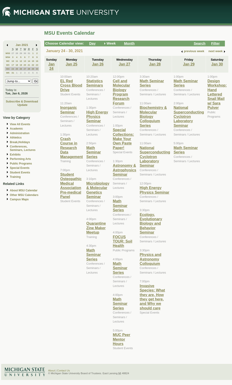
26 (20, 69)
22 (33, 65)
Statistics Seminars (94, 83)
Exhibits (15, 154)
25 (17, 69)
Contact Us (63, 370)
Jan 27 (124, 64)
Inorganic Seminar (68, 109)
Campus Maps (19, 199)
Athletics (16, 137)
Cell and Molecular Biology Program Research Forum (121, 92)
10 (12, 61)
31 (29, 53)
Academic (16, 128)
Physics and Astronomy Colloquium (150, 259)
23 (37, 65)
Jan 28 (155, 64)
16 (37, 61)
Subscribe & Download (22, 101)
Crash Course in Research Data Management (71, 148)
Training (15, 176)
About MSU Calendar (23, 190)
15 (33, 61)
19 (20, 65)
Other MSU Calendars (24, 195)
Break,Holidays (20, 142)
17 (12, 65)
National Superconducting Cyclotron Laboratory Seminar (155, 157)
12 (20, 61)
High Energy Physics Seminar (97, 116)
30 (25, 53)
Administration (19, 133)
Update (22, 105)
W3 (8, 65)
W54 (8, 57)
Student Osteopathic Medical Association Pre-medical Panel (71, 185)
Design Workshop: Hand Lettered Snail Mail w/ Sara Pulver (217, 94)
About (51, 370)
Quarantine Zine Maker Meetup (96, 227)
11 (17, 61)
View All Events (20, 124)
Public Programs (21, 163)
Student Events (20, 172)
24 (12, 69)
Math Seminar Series (93, 152)
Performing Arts (20, 159)
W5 (8, 72)
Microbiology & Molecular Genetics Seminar (97, 190)
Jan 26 (98, 64)
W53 (8, 53)
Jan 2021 (22, 45)
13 (25, 61)
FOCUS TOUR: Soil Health (122, 241)
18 (17, 65)
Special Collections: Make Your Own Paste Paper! (123, 139)
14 (29, 61)
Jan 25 (71, 64)
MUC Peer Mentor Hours (121, 339)
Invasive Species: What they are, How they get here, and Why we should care (152, 297)
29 (20, 53)
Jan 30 (217, 64)
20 (25, 65)
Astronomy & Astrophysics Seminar (124, 169)
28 (17, 53)
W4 (8, 69)
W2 (8, 61)
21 (29, 65)
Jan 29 (188, 64)
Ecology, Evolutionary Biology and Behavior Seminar (151, 223)
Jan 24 (51, 66)
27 (12, 53)
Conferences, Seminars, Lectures (23, 148)
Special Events (19, 168)
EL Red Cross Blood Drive (71, 85)
